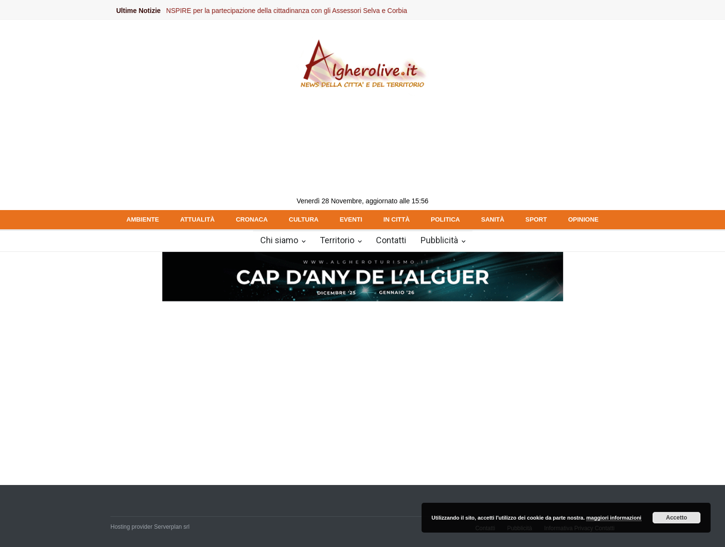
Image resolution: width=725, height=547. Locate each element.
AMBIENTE (142, 219)
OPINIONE (583, 219)
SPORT (536, 219)
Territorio (337, 240)
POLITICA (445, 219)
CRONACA (251, 219)
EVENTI (350, 219)
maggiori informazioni (613, 518)
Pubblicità (439, 240)
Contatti (391, 240)
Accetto (676, 517)
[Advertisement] (362, 374)
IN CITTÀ (396, 219)
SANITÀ (492, 219)
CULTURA (304, 219)
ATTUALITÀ (197, 219)
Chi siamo (279, 240)
